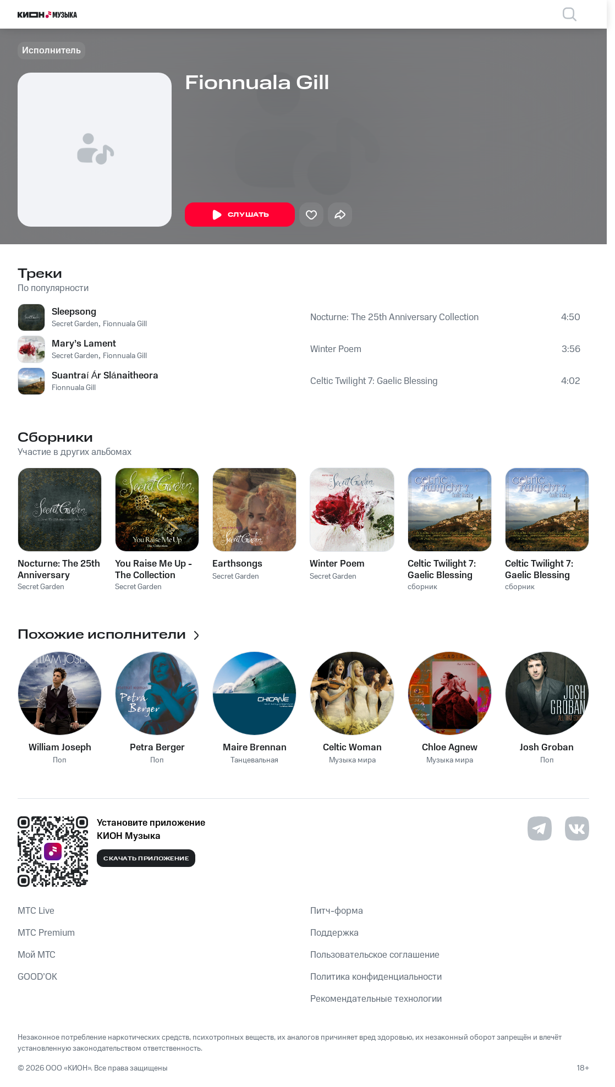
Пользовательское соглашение (375, 955)
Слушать (240, 215)
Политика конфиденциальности (376, 977)
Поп (60, 760)
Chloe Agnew (449, 747)
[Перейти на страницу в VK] (577, 828)
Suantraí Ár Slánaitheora (105, 375)
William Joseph (60, 747)
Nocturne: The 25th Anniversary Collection (394, 317)
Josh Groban (547, 747)
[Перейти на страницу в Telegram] (540, 828)
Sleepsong (74, 312)
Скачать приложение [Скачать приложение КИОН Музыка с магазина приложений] (146, 859)
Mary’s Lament (84, 343)
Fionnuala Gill (125, 324)
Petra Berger (157, 747)
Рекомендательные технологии (376, 999)
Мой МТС (37, 955)
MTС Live (36, 911)
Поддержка (334, 933)
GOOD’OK (37, 977)
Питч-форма (336, 911)
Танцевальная (254, 760)
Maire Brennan (255, 747)
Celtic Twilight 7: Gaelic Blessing (374, 381)
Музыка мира (352, 760)
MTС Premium (46, 933)
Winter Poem (335, 349)
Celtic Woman (352, 747)
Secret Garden (75, 324)
